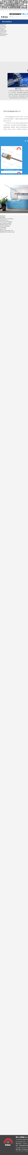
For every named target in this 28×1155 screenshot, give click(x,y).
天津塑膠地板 (3, 227)
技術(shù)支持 (3, 32)
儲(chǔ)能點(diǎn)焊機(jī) (5, 223)
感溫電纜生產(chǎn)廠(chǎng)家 (7, 232)
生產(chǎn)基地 (3, 26)
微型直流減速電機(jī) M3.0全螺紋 (11, 170)
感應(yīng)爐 (3, 229)
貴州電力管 (2, 215)
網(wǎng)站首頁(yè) (7, 21)
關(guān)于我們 (3, 24)
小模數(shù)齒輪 (3, 30)
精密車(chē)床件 (3, 31)
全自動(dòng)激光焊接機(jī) (6, 221)
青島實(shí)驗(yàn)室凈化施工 (7, 218)
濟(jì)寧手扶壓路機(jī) (5, 226)
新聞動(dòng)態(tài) (4, 34)
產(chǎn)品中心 (3, 27)
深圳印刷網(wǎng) (4, 220)
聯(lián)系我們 (3, 35)
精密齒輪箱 (2, 29)
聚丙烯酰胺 (2, 217)
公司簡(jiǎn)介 (3, 25)
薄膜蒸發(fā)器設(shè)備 (5, 224)
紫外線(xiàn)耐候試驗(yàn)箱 (6, 230)
